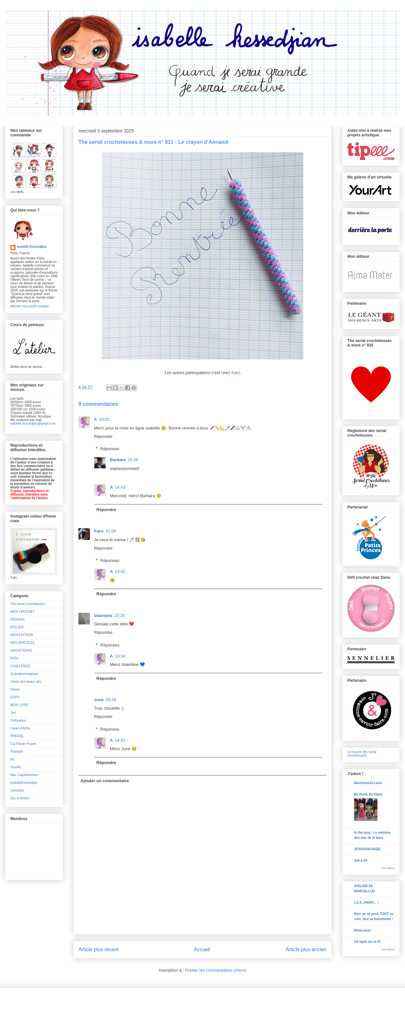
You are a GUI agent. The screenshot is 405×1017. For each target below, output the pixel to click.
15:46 (133, 459)
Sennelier (17, 790)
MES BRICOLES (22, 643)
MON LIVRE (19, 705)
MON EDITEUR (21, 635)
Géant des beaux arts (25, 681)
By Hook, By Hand (368, 794)
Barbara (118, 459)
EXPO (14, 697)
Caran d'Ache (20, 728)
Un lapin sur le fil (367, 941)
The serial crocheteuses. (28, 604)
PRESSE (17, 736)
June (99, 699)
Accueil (202, 949)
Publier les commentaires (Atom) (215, 970)
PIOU (14, 658)
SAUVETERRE (21, 650)
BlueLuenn (362, 930)
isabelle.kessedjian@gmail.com (33, 423)
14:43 (120, 487)
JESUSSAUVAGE (367, 849)
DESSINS (17, 619)
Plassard (16, 751)
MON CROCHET (22, 611)
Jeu (13, 712)
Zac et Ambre (19, 798)
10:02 (104, 419)
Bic (12, 759)
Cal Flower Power (23, 744)
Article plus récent (98, 949)
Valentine (103, 615)
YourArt (15, 767)
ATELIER (17, 627)
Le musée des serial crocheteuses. (361, 753)
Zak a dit (360, 860)
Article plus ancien (306, 949)
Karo (99, 531)
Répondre (103, 436)
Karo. (235, 372)
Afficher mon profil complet (29, 306)
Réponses (110, 448)
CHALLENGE (20, 666)
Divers (14, 689)
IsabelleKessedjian (23, 782)
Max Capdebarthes (24, 775)
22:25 (119, 615)
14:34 (120, 656)
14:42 (120, 571)
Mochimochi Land (368, 783)
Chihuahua (18, 720)
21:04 (111, 531)
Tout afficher (388, 868)
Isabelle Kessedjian (32, 246)
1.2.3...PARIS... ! (366, 902)
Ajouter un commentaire (105, 780)
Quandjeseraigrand (24, 674)
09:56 (111, 699)
